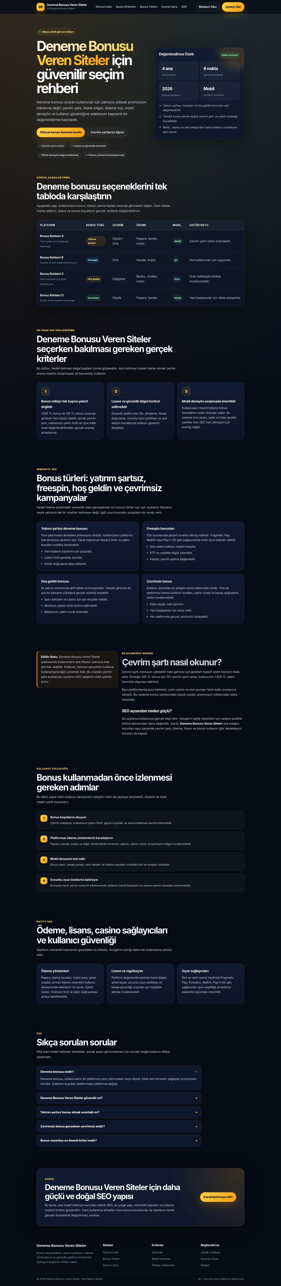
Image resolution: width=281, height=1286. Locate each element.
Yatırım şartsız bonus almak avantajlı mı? (69, 1112)
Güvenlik (157, 1252)
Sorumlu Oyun (209, 1258)
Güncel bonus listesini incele (60, 132)
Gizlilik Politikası (210, 1252)
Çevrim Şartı (169, 6)
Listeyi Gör (233, 7)
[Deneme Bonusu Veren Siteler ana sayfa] (62, 7)
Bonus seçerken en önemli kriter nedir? (68, 1140)
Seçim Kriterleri (126, 6)
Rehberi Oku (208, 7)
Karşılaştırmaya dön (218, 1197)
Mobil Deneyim (161, 1258)
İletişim (205, 1265)
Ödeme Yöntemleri (163, 1265)
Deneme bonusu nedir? (57, 1072)
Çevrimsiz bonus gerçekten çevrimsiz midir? (72, 1126)
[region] (140, 263)
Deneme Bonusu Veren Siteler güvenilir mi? (71, 1098)
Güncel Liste (104, 6)
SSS (184, 6)
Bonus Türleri (148, 6)
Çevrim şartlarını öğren (107, 132)
